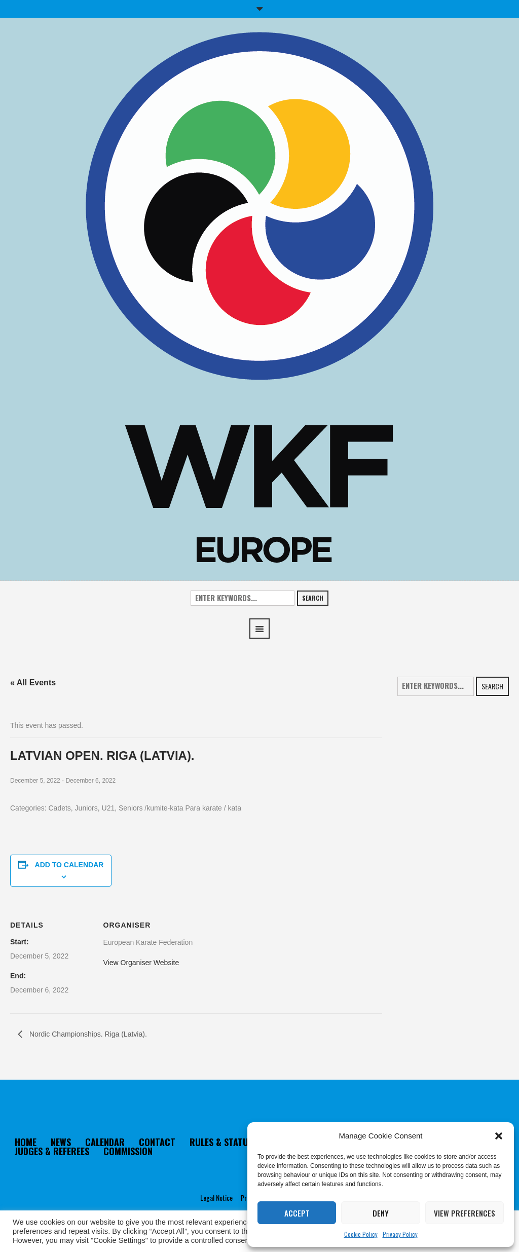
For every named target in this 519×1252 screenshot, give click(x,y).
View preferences (464, 1213)
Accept (297, 1213)
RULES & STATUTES (226, 1142)
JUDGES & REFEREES (52, 1151)
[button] (499, 1136)
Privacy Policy (400, 1234)
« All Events (33, 682)
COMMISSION (128, 1151)
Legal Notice (216, 1197)
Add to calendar (69, 865)
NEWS (61, 1142)
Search (312, 598)
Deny (381, 1213)
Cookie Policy (361, 1234)
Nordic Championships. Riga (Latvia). (87, 1034)
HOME (25, 1142)
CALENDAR (105, 1142)
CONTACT (157, 1142)
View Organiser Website (141, 963)
